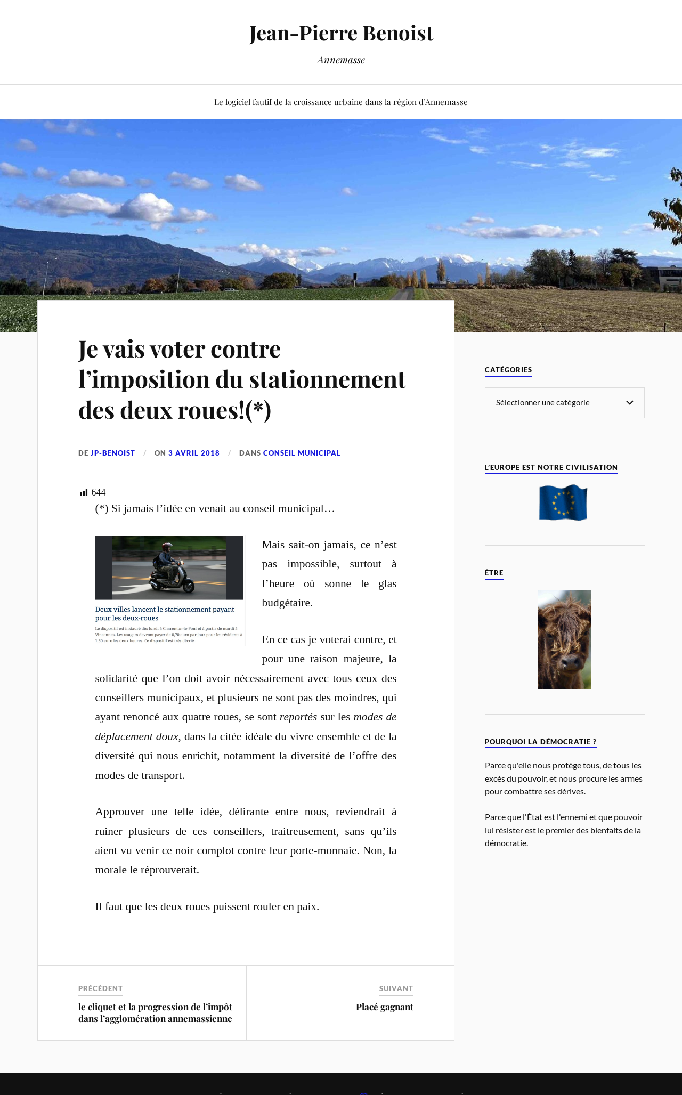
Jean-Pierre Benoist (341, 32)
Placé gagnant (384, 1006)
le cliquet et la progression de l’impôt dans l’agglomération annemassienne (155, 1012)
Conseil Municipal (302, 453)
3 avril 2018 (194, 453)
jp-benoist (113, 453)
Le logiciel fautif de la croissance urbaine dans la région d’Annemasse (341, 101)
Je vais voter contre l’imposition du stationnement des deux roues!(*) (242, 378)
